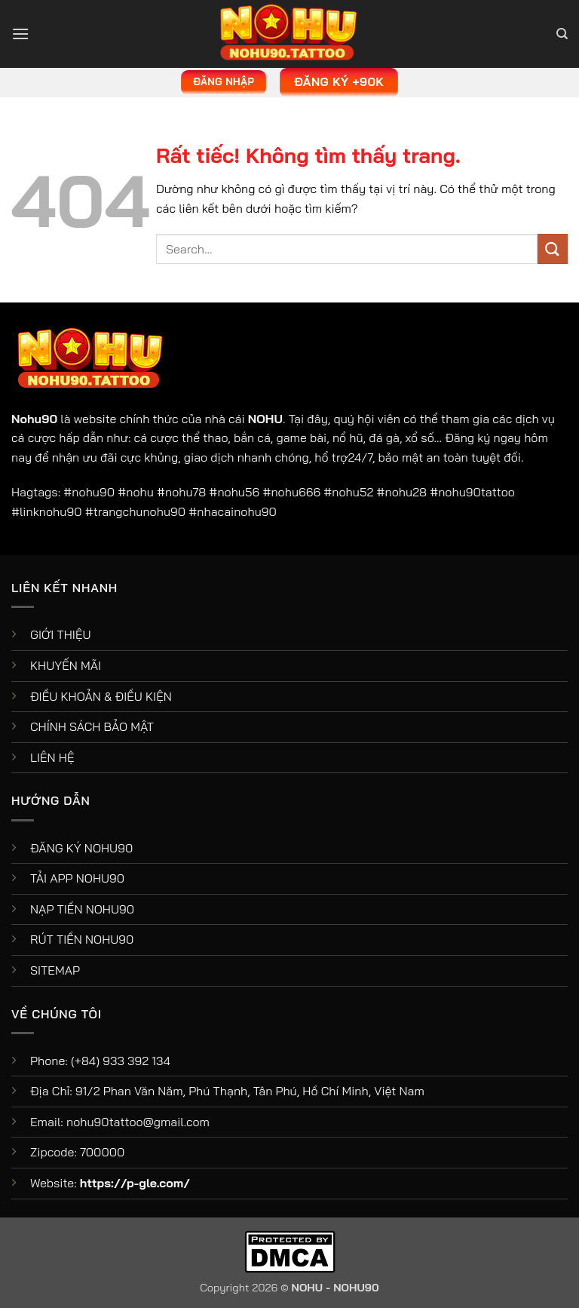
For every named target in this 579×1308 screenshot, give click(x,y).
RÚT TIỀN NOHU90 (81, 939)
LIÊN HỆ (52, 757)
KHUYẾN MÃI (65, 665)
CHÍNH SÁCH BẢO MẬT (92, 726)
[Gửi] (553, 248)
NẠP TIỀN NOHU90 (82, 909)
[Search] (562, 34)
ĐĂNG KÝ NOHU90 (81, 847)
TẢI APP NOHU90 (77, 878)
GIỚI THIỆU (60, 634)
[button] (20, 33)
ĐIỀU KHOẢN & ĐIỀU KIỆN (101, 696)
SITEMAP (55, 970)
